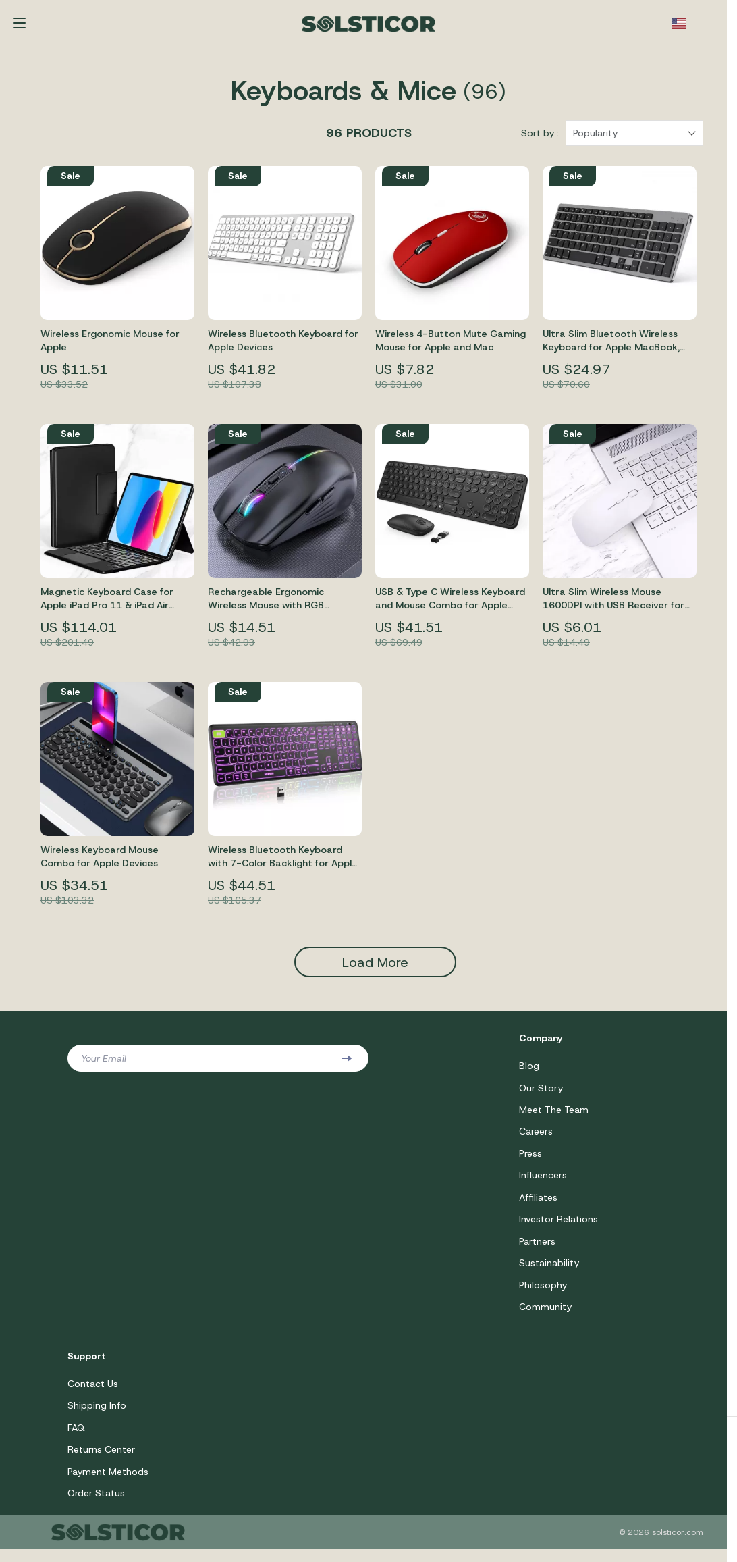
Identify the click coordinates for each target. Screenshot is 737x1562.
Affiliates (538, 1206)
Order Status (96, 1506)
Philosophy (543, 1295)
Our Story (541, 1095)
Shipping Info (96, 1417)
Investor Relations (558, 1228)
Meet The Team (554, 1117)
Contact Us (92, 1394)
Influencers (543, 1184)
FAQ (76, 1439)
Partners (537, 1251)
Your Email (103, 1065)
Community (545, 1317)
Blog (529, 1072)
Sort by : (540, 140)
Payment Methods (107, 1484)
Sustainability (549, 1273)
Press (530, 1161)
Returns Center (101, 1461)
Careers (536, 1139)
